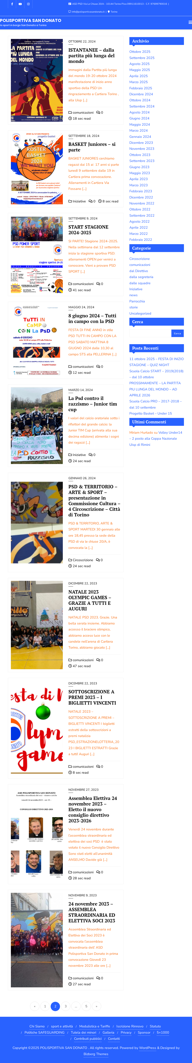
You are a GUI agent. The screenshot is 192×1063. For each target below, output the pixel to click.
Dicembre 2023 (141, 142)
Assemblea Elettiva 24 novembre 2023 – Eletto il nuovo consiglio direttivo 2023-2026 (92, 809)
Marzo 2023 (138, 185)
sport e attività (62, 1026)
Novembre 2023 (141, 148)
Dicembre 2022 (141, 197)
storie (133, 307)
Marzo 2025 (138, 82)
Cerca (137, 321)
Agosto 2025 (139, 64)
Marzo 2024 (138, 130)
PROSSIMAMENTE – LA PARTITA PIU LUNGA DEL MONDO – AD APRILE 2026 (155, 389)
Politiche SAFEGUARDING (44, 1032)
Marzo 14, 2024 (80, 390)
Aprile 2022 (138, 227)
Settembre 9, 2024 (83, 218)
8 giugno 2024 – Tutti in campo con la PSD (92, 318)
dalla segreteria (141, 277)
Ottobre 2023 (139, 155)
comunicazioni (81, 112)
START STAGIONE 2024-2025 (88, 230)
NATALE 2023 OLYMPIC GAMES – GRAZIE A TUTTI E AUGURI (89, 600)
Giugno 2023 (139, 167)
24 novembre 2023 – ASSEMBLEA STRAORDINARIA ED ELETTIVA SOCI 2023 (91, 912)
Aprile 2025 (138, 76)
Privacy (126, 1032)
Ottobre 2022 (139, 209)
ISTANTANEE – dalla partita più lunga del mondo (91, 55)
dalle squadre (140, 283)
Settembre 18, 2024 (83, 136)
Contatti (114, 1038)
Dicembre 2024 (141, 94)
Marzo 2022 (138, 233)
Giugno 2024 (139, 118)
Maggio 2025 (139, 70)
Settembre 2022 (141, 215)
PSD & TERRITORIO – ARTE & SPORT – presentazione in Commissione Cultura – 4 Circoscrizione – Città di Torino (94, 500)
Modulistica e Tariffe (94, 1026)
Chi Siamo (37, 1026)
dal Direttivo (138, 271)
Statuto (155, 1026)
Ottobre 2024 (139, 100)
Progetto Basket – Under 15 (150, 413)
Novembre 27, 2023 (83, 790)
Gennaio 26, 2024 (82, 478)
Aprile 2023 (138, 179)
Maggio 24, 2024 (81, 307)
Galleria (108, 1032)
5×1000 (163, 1032)
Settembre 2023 (141, 161)
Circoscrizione (80, 560)
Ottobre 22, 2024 (82, 42)
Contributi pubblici (88, 1038)
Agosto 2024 (139, 112)
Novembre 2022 (141, 203)
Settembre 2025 (141, 58)
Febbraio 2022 (140, 239)
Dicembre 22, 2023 (82, 583)
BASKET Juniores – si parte (92, 147)
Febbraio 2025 (140, 88)
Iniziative (77, 201)
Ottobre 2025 (139, 51)
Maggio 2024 (139, 124)
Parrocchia (137, 301)
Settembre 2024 (141, 106)
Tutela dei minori (83, 1032)
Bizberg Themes (96, 1054)
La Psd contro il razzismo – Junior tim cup (92, 404)
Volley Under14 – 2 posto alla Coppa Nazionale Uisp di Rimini (155, 438)
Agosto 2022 (139, 221)
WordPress (147, 1048)
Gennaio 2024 (140, 136)
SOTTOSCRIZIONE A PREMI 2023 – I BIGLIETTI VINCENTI (92, 697)
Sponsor (144, 1032)
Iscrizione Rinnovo (129, 1026)
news (133, 295)
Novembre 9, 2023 (82, 895)
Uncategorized (140, 313)
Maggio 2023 (139, 173)
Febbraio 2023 (140, 191)
